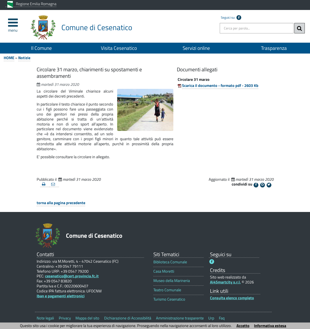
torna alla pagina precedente (61, 203)
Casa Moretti (163, 271)
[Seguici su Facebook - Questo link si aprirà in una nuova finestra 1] (211, 261)
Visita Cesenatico (119, 48)
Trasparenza (274, 48)
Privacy (65, 318)
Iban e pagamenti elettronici (61, 296)
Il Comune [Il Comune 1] (41, 48)
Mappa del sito (87, 318)
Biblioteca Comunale (170, 262)
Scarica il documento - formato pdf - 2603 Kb (220, 85)
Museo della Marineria (171, 280)
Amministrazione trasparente (180, 318)
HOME (9, 58)
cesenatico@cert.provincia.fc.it (72, 276)
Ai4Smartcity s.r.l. (225, 282)
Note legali (45, 318)
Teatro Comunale (167, 290)
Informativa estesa (270, 326)
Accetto (242, 326)
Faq (222, 318)
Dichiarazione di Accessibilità (127, 318)
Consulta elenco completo (232, 298)
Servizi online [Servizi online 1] (196, 48)
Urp (211, 318)
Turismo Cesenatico (169, 299)
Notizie (24, 58)
